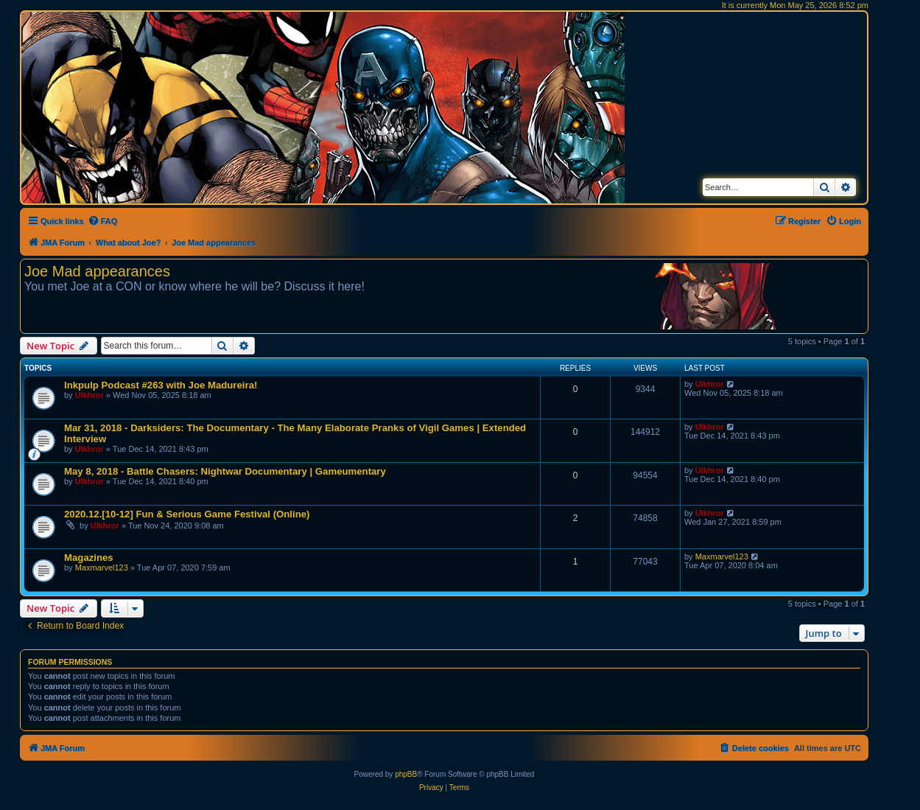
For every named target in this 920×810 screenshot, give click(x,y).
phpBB (406, 774)
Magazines (88, 557)
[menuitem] (103, 221)
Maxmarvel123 (101, 567)
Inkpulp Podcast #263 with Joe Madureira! (160, 385)
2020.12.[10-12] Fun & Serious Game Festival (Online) (186, 514)
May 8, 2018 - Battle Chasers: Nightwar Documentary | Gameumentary (225, 471)
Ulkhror (89, 395)
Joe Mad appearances (97, 271)
